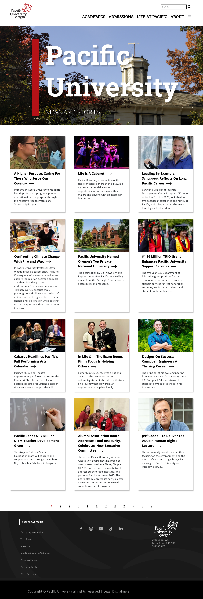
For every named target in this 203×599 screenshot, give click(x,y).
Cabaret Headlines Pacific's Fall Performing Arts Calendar (36, 361)
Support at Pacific (32, 522)
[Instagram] (91, 529)
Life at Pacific (152, 16)
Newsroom (25, 546)
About (177, 16)
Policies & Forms (28, 560)
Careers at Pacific (28, 567)
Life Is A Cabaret (91, 173)
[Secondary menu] (189, 16)
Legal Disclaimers (116, 591)
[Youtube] (101, 529)
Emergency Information (32, 532)
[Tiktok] (111, 529)
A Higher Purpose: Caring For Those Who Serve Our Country (37, 178)
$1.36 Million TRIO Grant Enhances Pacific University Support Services (164, 261)
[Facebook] (81, 529)
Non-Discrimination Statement (35, 553)
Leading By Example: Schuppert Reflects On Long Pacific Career (164, 178)
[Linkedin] (121, 529)
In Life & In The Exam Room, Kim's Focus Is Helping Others (100, 361)
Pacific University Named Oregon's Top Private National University (98, 261)
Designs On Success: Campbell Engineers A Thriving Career (159, 361)
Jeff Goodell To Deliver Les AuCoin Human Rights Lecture (163, 441)
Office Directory (28, 574)
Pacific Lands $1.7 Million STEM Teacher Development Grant (36, 441)
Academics (93, 16)
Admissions (121, 16)
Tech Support (27, 539)
